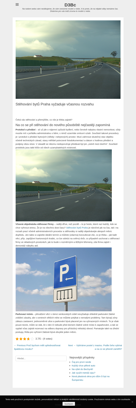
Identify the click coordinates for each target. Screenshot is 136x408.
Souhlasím (68, 404)
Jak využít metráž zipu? (83, 372)
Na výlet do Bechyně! (82, 369)
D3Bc (70, 4)
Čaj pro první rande (81, 362)
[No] (132, 401)
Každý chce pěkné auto (83, 365)
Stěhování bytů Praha (77, 227)
